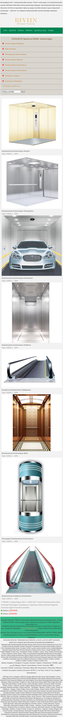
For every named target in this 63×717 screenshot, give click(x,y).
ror (22, 632)
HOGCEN (6, 640)
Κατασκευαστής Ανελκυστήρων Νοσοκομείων (18, 211)
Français (26, 663)
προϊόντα (12, 30)
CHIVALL (56, 635)
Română (26, 668)
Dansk (24, 665)
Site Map (14, 632)
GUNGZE (56, 640)
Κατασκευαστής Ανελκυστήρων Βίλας (15, 453)
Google (29, 632)
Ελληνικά (26, 670)
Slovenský (51, 668)
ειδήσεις (21, 30)
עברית (51, 670)
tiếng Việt (33, 668)
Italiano (39, 663)
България (12, 670)
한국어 (33, 670)
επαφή (50, 30)
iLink (8, 632)
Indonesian (18, 668)
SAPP (50, 640)
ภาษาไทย (40, 670)
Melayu (58, 668)
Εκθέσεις (29, 30)
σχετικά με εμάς (40, 30)
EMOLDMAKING (32, 635)
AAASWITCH (14, 635)
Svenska (46, 665)
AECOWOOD (30, 640)
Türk (46, 670)
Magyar (17, 665)
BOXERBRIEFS (48, 642)
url (18, 632)
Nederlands (47, 663)
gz (20, 632)
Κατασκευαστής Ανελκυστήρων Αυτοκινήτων (17, 278)
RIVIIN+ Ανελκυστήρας (17, 622)
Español (10, 663)
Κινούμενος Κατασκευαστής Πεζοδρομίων (16, 390)
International (31, 673)
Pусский (4, 668)
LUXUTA (45, 640)
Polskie (10, 668)
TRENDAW (21, 640)
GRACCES (13, 642)
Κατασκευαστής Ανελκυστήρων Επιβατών (16, 345)
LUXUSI (38, 640)
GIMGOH (31, 637)
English (57, 670)
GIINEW (20, 642)
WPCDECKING (28, 642)
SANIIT (60, 632)
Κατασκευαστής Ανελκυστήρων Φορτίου (16, 151)
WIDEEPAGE (40, 632)
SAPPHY (41, 635)
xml (25, 632)
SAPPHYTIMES (51, 632)
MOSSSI (14, 640)
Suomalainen (32, 665)
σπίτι (5, 30)
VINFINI (6, 635)
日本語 (54, 663)
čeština (19, 670)
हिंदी (51, 665)
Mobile (3, 663)
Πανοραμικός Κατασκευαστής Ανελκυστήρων (17, 538)
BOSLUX (22, 635)
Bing (33, 632)
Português (17, 663)
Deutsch (33, 663)
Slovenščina (42, 668)
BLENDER (38, 642)
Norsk (40, 665)
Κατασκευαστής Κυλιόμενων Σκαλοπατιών (16, 596)
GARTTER (49, 635)
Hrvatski (5, 670)
